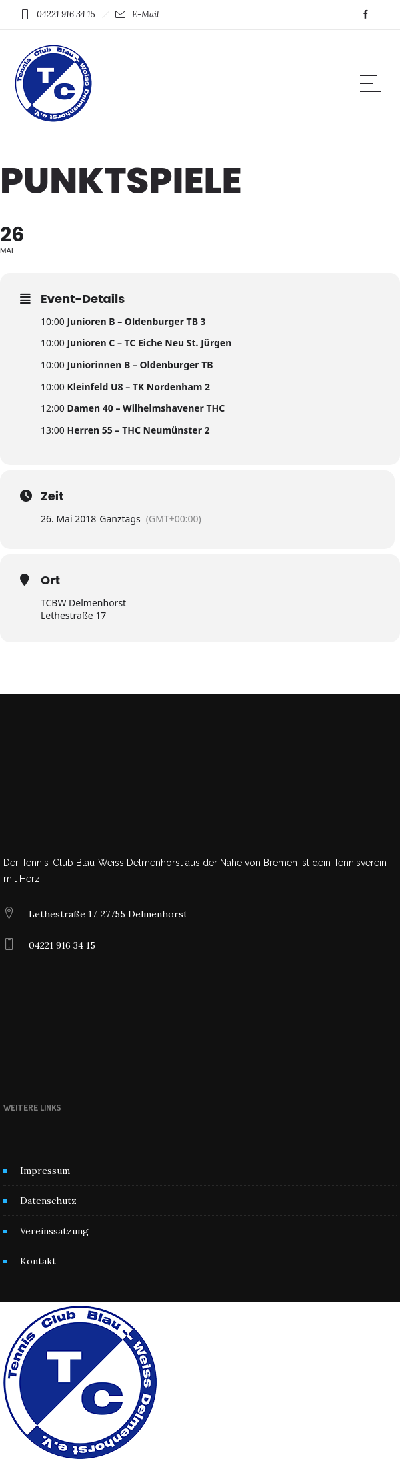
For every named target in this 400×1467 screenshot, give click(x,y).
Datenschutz (48, 1201)
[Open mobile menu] (373, 83)
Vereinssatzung (54, 1231)
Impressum (45, 1171)
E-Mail (145, 14)
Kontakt (38, 1261)
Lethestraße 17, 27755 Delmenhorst (108, 914)
